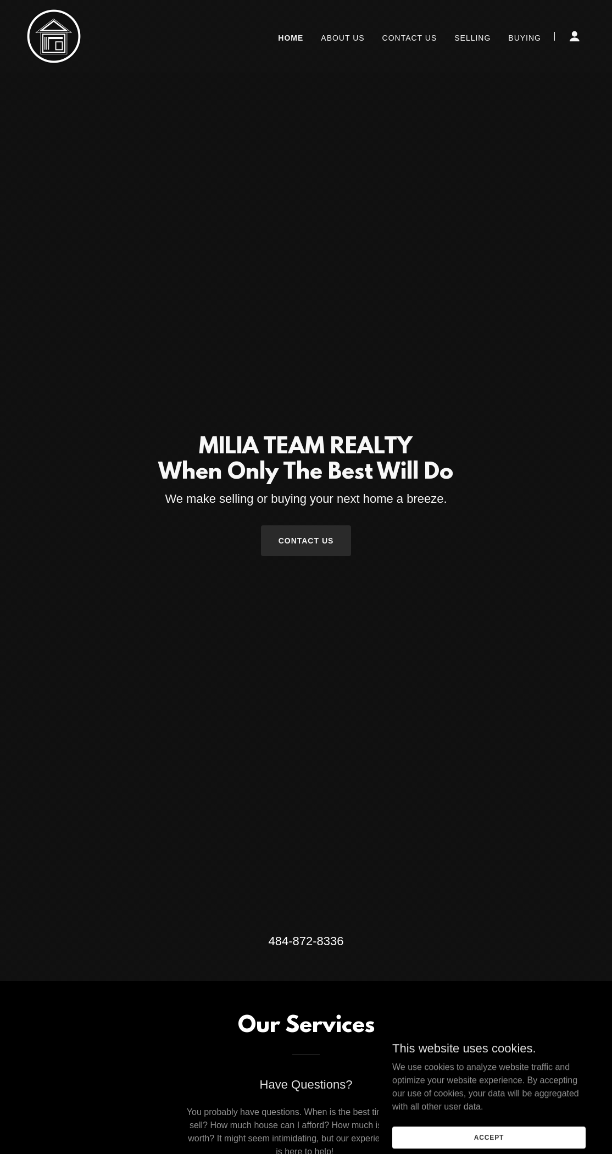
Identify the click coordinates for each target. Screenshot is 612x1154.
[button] (575, 36)
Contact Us (306, 540)
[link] (53, 35)
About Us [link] (342, 38)
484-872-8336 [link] (305, 941)
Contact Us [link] (409, 38)
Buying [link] (524, 38)
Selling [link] (472, 38)
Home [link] (290, 38)
